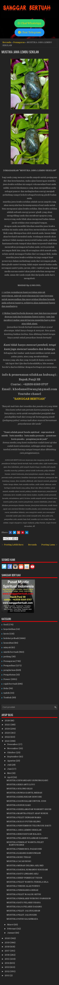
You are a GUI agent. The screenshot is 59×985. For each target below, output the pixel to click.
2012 (7, 971)
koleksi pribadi (11, 638)
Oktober (11, 752)
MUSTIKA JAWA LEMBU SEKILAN (20, 52)
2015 (7, 959)
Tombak (7, 697)
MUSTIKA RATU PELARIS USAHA (24, 902)
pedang (7, 656)
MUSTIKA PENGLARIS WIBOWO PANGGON (29, 898)
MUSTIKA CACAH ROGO (19, 861)
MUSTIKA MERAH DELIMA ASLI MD (25, 865)
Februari (12, 928)
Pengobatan (9, 674)
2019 (7, 942)
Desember (12, 744)
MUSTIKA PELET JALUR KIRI (22, 915)
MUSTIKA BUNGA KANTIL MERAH (24, 792)
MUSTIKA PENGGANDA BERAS (22, 890)
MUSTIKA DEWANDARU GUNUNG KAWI (27, 780)
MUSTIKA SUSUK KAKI (19, 805)
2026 (7, 720)
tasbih (6, 693)
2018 (7, 946)
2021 (7, 741)
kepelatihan (9, 629)
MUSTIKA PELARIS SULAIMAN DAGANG (27, 838)
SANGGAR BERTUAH (29, 398)
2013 (7, 967)
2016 (7, 955)
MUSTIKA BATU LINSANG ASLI (22, 873)
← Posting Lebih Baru (12, 544)
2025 (7, 724)
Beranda (7, 42)
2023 (7, 733)
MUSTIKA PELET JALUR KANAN (23, 911)
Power (6, 679)
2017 (7, 951)
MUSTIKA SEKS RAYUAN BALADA (24, 834)
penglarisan (9, 670)
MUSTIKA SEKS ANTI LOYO (21, 784)
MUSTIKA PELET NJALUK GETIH (24, 894)
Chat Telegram (29, 32)
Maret (10, 924)
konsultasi (8, 643)
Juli (9, 765)
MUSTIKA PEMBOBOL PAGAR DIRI (24, 849)
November (13, 748)
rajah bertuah (10, 684)
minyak (7, 647)
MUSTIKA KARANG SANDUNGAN (24, 853)
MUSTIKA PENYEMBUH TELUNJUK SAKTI (29, 825)
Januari (11, 933)
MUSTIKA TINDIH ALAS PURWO (23, 886)
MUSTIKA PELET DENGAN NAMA (24, 817)
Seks (5, 688)
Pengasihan (9, 665)
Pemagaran (19, 42)
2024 (7, 729)
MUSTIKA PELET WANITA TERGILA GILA (27, 882)
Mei (9, 773)
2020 (8, 938)
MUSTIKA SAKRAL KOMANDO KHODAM (27, 869)
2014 (7, 963)
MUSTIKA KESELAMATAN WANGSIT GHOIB (29, 809)
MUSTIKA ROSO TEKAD (19, 857)
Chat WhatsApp (29, 23)
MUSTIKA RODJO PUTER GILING (23, 821)
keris (6, 634)
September (13, 756)
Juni (9, 769)
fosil (5, 624)
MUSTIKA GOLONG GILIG (19, 788)
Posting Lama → (49, 544)
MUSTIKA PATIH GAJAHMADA (22, 919)
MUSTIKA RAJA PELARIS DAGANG (24, 906)
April (10, 777)
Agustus (11, 761)
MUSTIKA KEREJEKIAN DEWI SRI (24, 797)
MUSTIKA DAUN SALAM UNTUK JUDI (26, 801)
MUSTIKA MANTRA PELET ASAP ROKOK (27, 813)
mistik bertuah (10, 652)
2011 (7, 975)
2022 (7, 737)
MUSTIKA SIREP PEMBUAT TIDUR (24, 878)
